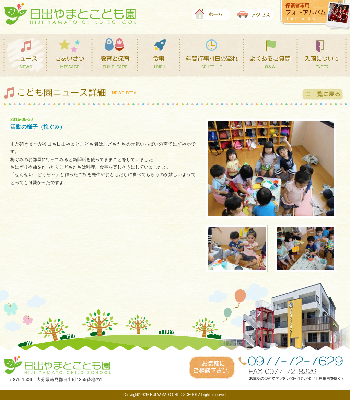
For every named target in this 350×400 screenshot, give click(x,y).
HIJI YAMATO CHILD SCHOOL (173, 395)
